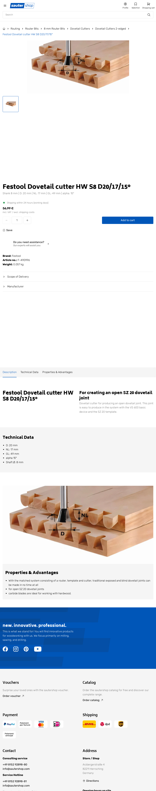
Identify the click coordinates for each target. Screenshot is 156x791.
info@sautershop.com (16, 768)
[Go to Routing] (17, 29)
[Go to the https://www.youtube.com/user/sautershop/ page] (38, 650)
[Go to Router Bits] (34, 29)
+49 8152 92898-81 (15, 781)
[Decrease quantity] (6, 220)
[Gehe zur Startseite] (22, 5)
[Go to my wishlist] (136, 5)
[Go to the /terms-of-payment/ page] (9, 726)
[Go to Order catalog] (118, 700)
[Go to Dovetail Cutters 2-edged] (112, 29)
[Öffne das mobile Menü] (5, 5)
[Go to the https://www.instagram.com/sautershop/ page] (15, 650)
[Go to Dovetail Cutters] (82, 29)
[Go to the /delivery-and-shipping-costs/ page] (89, 726)
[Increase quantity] (27, 220)
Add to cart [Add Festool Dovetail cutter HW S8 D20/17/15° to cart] (128, 220)
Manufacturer (13, 286)
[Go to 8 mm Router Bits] (56, 29)
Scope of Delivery (16, 276)
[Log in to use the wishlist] (7, 230)
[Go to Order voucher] (38, 696)
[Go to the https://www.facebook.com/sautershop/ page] (5, 650)
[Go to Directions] (91, 781)
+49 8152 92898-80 (15, 764)
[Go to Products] (6, 28)
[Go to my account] (125, 5)
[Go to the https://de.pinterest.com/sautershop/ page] (26, 650)
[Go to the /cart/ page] (148, 5)
